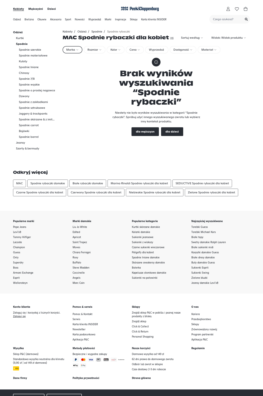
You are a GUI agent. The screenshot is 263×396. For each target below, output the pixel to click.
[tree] (37, 80)
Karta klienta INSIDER (154, 19)
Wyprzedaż (94, 20)
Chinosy (24, 73)
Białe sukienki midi (202, 231)
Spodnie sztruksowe (32, 107)
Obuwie (41, 20)
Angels (76, 261)
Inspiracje (120, 20)
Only (16, 241)
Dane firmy (20, 361)
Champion (19, 231)
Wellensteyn (20, 266)
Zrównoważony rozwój (204, 313)
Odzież (17, 20)
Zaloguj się (19, 299)
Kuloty (23, 61)
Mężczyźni (35, 8)
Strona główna (141, 361)
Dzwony (24, 96)
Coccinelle (79, 256)
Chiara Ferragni (82, 236)
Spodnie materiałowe (33, 55)
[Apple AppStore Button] (220, 384)
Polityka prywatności (86, 361)
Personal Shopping (142, 320)
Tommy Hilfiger (22, 220)
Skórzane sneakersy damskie (148, 246)
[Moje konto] (228, 9)
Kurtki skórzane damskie (146, 210)
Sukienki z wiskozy (142, 225)
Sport (68, 20)
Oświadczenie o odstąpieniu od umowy (123, 381)
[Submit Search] (246, 19)
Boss (15, 251)
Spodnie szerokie (30, 49)
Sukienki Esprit (199, 251)
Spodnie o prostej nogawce (37, 90)
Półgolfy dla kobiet (143, 236)
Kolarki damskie (141, 215)
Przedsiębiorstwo (201, 302)
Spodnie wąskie (29, 84)
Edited (76, 215)
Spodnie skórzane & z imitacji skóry (37, 119)
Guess (16, 236)
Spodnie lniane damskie (146, 241)
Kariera (195, 297)
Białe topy (197, 220)
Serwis (76, 302)
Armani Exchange (23, 256)
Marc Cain (79, 266)
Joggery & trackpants (33, 113)
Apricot (77, 220)
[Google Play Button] (240, 384)
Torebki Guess (199, 210)
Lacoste (17, 225)
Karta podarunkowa (84, 318)
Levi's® (17, 215)
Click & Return (140, 315)
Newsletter (79, 313)
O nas (195, 290)
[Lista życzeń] (237, 9)
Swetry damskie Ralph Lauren (208, 225)
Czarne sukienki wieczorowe (148, 231)
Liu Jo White (80, 210)
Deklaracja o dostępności (27, 390)
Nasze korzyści (141, 331)
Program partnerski (202, 318)
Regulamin (198, 331)
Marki (108, 20)
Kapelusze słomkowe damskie (149, 256)
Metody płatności (84, 331)
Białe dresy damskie (203, 241)
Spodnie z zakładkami (33, 102)
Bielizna (29, 20)
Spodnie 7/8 (27, 78)
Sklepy (133, 20)
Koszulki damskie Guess (205, 236)
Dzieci (51, 8)
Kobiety (18, 8)
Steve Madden (81, 251)
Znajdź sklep (139, 305)
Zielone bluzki (199, 261)
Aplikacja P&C (81, 323)
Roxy (75, 241)
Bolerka (136, 251)
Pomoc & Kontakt (82, 297)
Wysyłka (18, 331)
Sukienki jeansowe (142, 220)
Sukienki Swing (200, 256)
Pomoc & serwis (82, 290)
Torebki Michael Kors (203, 215)
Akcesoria (55, 20)
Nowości (80, 20)
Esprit (16, 261)
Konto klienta (21, 290)
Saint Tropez (80, 225)
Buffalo (77, 246)
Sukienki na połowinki (144, 261)
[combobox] (229, 19)
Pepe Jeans (19, 210)
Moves (76, 231)
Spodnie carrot (29, 125)
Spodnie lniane (29, 67)
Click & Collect (140, 310)
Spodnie (22, 43)
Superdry (18, 246)
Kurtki (20, 38)
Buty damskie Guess (203, 246)
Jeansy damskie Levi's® (204, 266)
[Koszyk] (245, 9)
